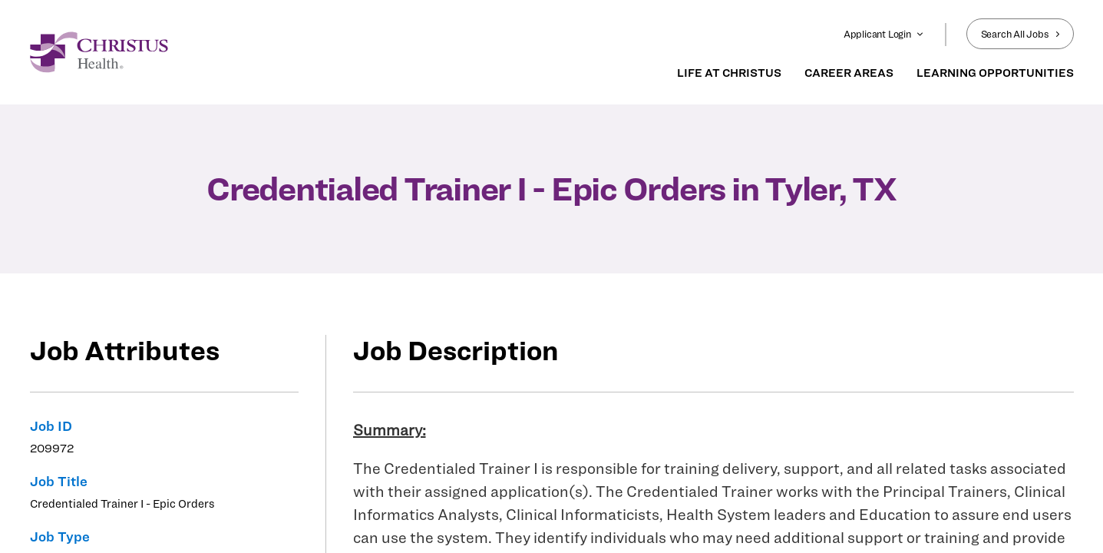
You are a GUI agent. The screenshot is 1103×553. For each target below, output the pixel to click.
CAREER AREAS (848, 73)
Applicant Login (883, 34)
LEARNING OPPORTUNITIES (995, 73)
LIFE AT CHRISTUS (729, 73)
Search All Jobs (1020, 34)
